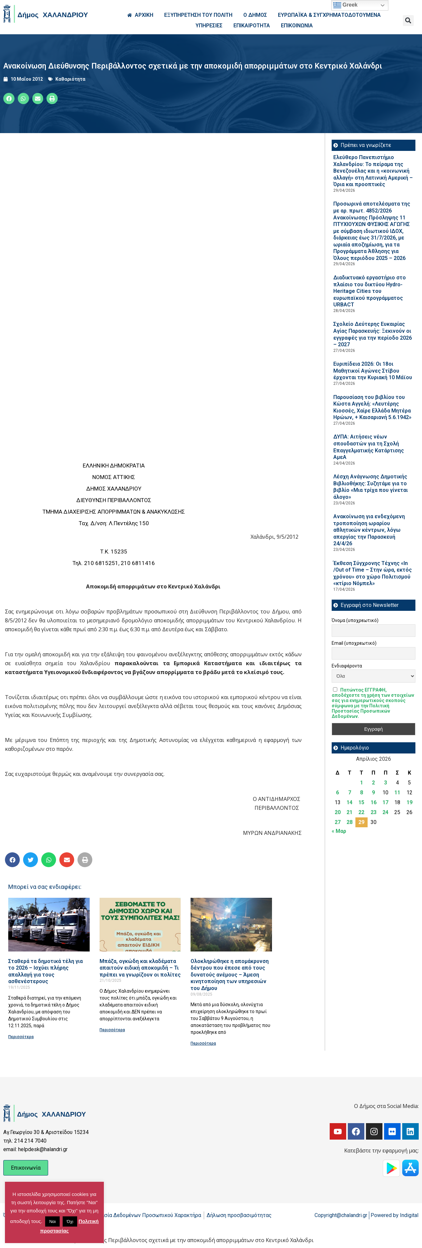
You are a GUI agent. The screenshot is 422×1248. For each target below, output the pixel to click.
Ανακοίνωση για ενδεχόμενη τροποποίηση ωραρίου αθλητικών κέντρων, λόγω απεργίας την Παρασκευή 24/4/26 (369, 530)
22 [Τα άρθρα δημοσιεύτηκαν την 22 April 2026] (361, 812)
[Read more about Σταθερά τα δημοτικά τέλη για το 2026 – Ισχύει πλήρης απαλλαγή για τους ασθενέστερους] (49, 924)
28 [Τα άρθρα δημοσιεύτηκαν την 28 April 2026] (349, 822)
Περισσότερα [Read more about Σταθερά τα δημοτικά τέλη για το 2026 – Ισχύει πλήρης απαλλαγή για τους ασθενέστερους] (21, 1037)
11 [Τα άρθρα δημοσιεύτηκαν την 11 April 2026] (397, 792)
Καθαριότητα (70, 79)
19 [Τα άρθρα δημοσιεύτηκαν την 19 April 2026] (409, 802)
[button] (408, 20)
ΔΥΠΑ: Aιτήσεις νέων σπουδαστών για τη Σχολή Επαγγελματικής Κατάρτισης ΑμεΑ (368, 447)
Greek (345, 5)
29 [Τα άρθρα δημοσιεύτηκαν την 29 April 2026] (361, 822)
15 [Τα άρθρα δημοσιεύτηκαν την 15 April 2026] (361, 802)
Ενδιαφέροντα (347, 665)
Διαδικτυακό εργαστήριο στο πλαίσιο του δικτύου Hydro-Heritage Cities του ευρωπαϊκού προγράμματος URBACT (369, 291)
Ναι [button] (52, 1221)
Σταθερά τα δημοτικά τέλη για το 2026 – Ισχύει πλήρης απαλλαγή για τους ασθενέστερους (45, 971)
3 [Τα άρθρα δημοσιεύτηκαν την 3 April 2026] (385, 783)
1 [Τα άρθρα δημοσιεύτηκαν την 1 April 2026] (361, 783)
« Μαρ (339, 831)
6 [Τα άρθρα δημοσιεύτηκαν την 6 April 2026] (337, 792)
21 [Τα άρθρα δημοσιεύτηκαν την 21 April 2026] (349, 812)
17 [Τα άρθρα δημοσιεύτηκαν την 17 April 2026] (385, 802)
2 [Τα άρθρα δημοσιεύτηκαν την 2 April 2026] (373, 783)
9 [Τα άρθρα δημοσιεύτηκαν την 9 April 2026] (373, 792)
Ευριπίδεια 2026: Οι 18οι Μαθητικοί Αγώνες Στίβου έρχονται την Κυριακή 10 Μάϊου (372, 371)
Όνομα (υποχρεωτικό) (355, 620)
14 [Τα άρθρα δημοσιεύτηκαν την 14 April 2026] (349, 802)
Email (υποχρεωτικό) (354, 643)
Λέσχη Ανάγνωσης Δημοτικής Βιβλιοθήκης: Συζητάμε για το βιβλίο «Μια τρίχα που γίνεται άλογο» (370, 486)
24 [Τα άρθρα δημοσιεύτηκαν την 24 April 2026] (385, 812)
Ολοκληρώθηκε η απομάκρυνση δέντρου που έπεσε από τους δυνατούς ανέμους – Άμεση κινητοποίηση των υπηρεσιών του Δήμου (230, 974)
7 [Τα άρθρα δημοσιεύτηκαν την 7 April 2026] (349, 792)
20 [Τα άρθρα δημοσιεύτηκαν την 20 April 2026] (338, 812)
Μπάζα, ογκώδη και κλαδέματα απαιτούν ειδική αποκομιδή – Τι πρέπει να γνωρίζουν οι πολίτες (140, 968)
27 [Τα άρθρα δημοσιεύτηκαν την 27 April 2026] (338, 822)
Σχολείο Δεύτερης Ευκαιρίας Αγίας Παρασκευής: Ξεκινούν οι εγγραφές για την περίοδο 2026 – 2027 (372, 334)
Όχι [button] (70, 1221)
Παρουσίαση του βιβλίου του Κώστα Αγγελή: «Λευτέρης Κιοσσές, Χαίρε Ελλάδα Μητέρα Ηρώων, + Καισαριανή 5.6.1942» (372, 407)
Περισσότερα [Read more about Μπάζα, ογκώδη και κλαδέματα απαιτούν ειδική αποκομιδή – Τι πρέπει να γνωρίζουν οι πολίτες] (112, 1030)
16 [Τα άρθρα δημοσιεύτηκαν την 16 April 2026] (374, 802)
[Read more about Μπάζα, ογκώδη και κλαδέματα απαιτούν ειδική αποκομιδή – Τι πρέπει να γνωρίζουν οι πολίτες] (140, 924)
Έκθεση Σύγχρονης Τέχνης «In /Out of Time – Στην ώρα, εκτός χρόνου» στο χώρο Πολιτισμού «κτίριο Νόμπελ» (372, 573)
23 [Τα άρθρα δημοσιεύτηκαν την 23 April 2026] (374, 812)
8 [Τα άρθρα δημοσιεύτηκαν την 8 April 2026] (361, 792)
